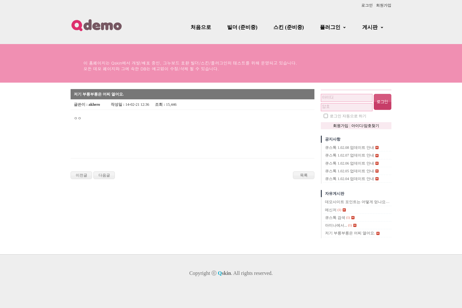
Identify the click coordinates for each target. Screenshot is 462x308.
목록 (304, 175)
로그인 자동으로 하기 (348, 116)
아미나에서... (336, 225)
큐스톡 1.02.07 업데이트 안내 (349, 155)
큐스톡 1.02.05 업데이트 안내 (349, 171)
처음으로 (201, 27)
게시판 (370, 27)
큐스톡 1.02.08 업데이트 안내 (349, 147)
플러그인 (330, 27)
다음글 (104, 175)
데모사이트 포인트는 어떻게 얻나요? (356, 202)
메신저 (331, 210)
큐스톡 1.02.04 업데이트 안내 (349, 179)
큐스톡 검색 (335, 217)
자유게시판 (334, 193)
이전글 (81, 175)
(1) (339, 210)
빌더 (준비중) (242, 27)
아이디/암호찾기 (365, 125)
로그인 (367, 5)
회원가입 (383, 5)
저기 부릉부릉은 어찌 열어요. (350, 233)
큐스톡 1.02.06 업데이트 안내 (349, 163)
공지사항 (332, 139)
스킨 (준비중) (288, 27)
